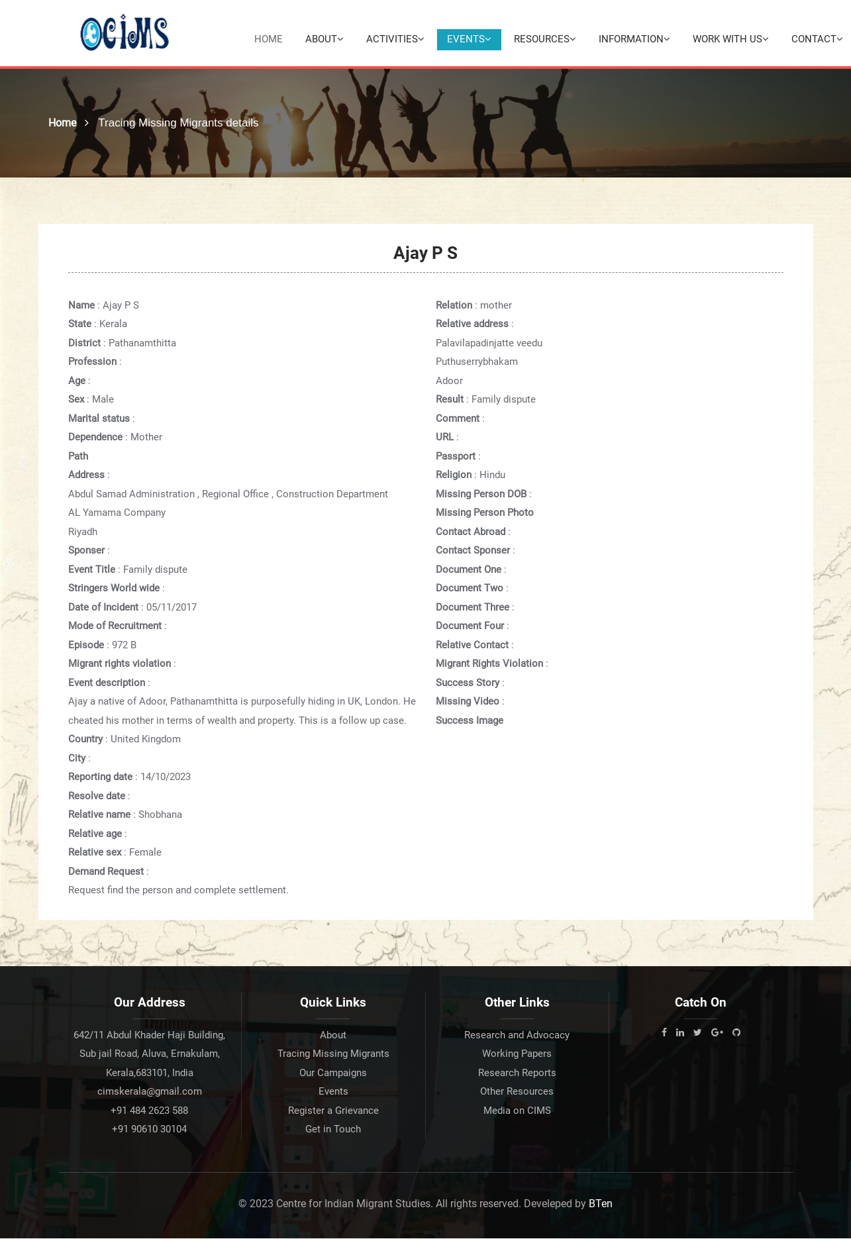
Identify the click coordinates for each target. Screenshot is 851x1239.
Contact (817, 39)
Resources (545, 39)
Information (634, 39)
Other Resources (517, 1092)
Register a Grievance (333, 1111)
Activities (395, 39)
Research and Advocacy (517, 1036)
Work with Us (731, 39)
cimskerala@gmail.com (149, 1092)
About (324, 39)
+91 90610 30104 (149, 1130)
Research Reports (517, 1073)
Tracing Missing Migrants (333, 1054)
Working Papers (517, 1054)
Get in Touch (333, 1130)
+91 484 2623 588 (149, 1111)
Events (469, 39)
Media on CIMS (517, 1111)
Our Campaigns (333, 1073)
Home (268, 39)
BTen (601, 1204)
